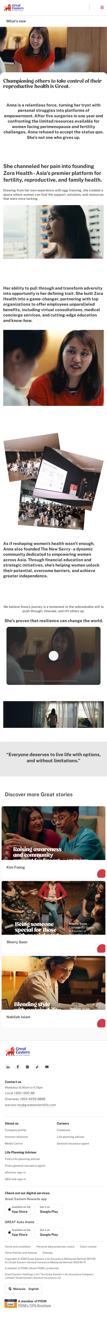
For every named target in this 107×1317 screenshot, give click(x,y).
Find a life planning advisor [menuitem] (22, 1159)
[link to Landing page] (18, 1055)
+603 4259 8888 (32, 1099)
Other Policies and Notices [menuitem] (21, 1252)
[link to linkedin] (8, 1067)
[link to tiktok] (37, 1067)
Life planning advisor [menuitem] (70, 1136)
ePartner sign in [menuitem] (15, 1172)
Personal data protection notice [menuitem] (55, 1246)
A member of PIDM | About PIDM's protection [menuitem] (32, 1268)
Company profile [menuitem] (15, 1130)
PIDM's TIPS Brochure (34, 1305)
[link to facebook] (18, 1067)
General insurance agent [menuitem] (73, 1143)
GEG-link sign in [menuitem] (15, 1179)
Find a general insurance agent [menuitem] (25, 1165)
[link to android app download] (49, 1210)
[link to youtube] (47, 1067)
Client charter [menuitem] (88, 1246)
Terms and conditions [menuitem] (18, 1246)
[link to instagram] (27, 1067)
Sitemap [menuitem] (47, 1252)
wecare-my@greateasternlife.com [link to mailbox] (30, 1105)
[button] (95, 7)
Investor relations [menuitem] (16, 1136)
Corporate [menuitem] (63, 1130)
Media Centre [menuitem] (14, 1143)
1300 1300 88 (24, 1093)
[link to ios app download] (19, 1210)
